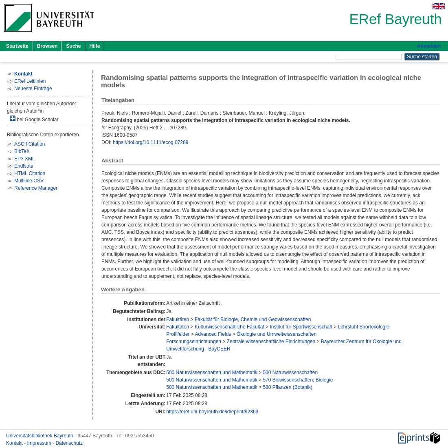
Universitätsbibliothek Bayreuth (40, 436)
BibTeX (22, 151)
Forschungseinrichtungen (193, 341)
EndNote (23, 166)
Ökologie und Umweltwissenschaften (276, 334)
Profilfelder (177, 334)
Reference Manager (35, 188)
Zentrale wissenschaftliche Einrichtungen (271, 341)
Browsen (47, 46)
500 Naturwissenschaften (290, 372)
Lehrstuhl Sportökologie (363, 327)
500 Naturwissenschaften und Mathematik (211, 372)
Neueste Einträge (33, 88)
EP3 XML (24, 159)
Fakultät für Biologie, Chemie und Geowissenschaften (253, 319)
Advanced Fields (213, 334)
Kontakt (15, 443)
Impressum (40, 443)
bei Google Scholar (34, 118)
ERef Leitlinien (30, 81)
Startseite (17, 46)
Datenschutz (69, 443)
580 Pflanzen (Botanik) (287, 387)
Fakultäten (177, 319)
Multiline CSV (29, 181)
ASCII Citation (29, 144)
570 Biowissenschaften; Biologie (298, 380)
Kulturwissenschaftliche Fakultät (229, 327)
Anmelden (429, 46)
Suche (73, 46)
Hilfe (94, 46)
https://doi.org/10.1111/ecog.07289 (150, 142)
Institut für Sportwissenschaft (301, 327)
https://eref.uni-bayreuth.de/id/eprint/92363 (212, 412)
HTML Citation (29, 173)
